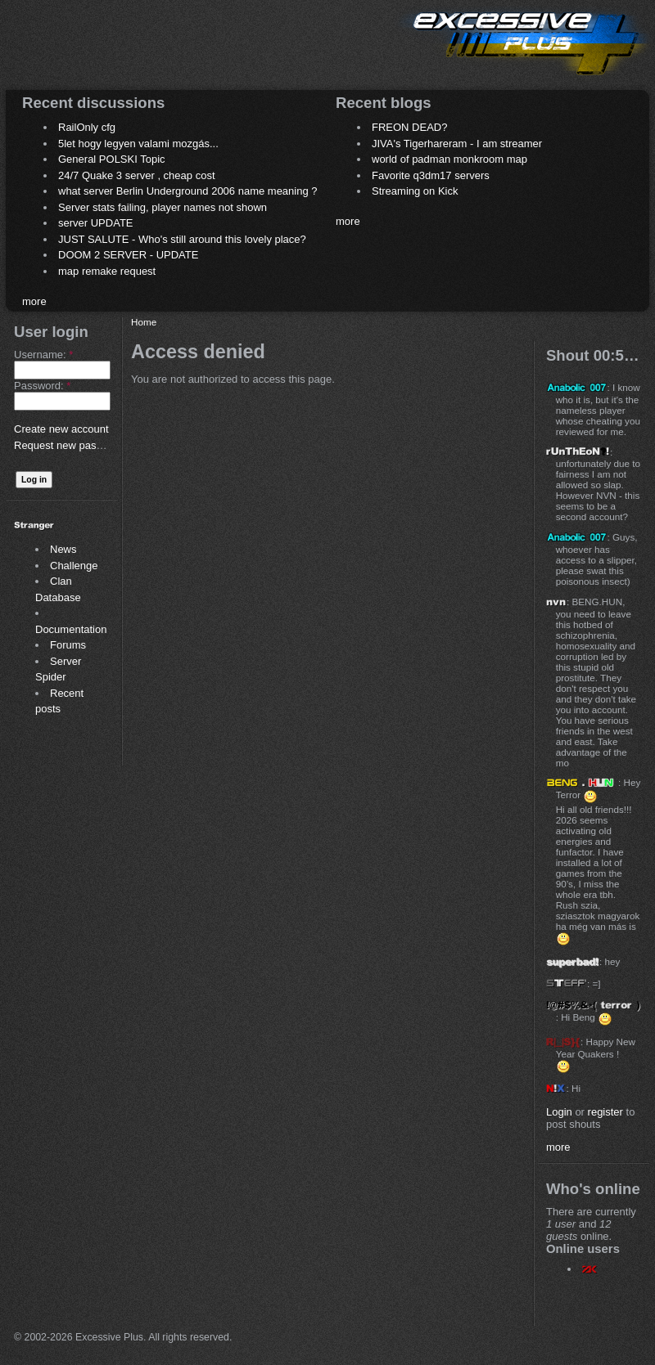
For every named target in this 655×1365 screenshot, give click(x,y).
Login (559, 1112)
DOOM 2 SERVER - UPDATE (128, 255)
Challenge (74, 565)
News (63, 549)
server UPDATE (95, 223)
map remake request (107, 271)
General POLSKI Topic (111, 159)
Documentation (70, 629)
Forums (68, 645)
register (605, 1112)
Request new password (69, 445)
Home (143, 322)
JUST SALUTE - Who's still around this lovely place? (182, 239)
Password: (42, 385)
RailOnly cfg (86, 127)
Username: (43, 354)
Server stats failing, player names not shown (162, 207)
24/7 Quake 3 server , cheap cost (136, 175)
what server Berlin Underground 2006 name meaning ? (188, 191)
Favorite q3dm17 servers (431, 175)
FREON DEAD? (409, 127)
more (34, 301)
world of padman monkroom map (449, 159)
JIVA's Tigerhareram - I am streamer (457, 143)
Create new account (61, 429)
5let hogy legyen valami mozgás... (138, 143)
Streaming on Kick (415, 191)
